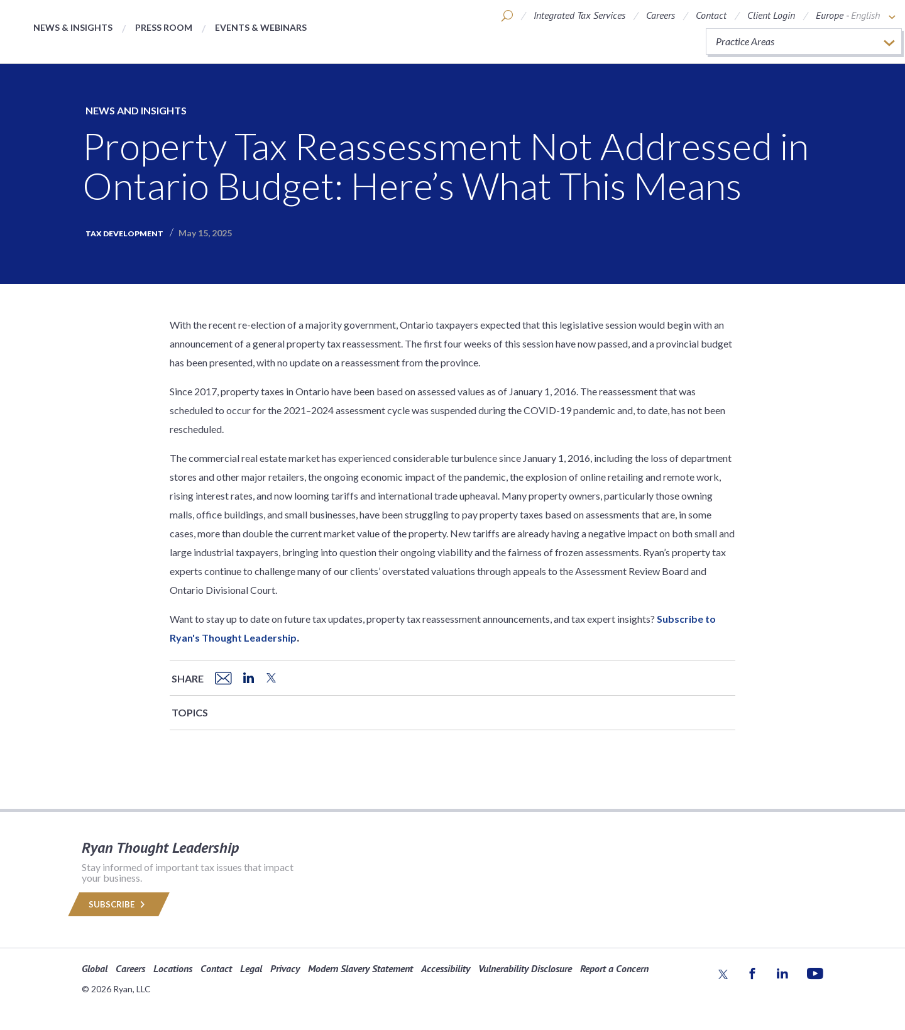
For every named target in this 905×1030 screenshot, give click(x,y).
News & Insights (72, 27)
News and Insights (136, 110)
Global (94, 968)
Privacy (285, 968)
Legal (251, 968)
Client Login (771, 15)
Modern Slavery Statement (360, 968)
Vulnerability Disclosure (525, 968)
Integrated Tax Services (579, 15)
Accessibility (445, 968)
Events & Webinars (261, 27)
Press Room (163, 27)
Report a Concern (614, 968)
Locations (172, 968)
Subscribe (119, 904)
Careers (660, 15)
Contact (711, 15)
